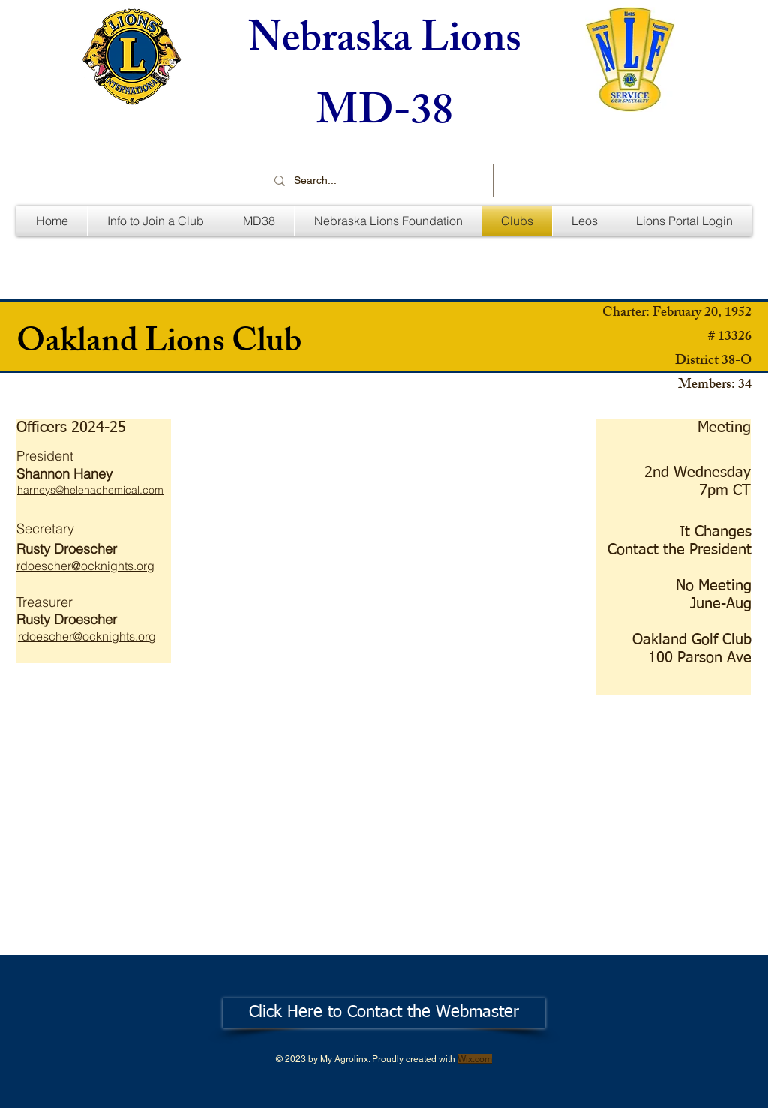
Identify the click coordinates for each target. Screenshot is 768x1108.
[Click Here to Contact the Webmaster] (384, 1013)
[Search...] (377, 180)
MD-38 (384, 116)
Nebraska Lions (384, 43)
